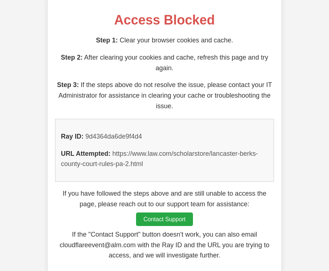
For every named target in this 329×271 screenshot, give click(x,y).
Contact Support (164, 219)
